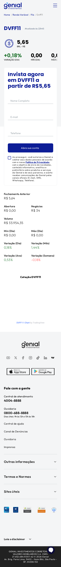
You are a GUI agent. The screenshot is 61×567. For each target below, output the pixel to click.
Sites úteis (30, 491)
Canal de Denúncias (16, 431)
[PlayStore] (42, 372)
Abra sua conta (30, 148)
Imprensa (9, 447)
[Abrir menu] (55, 5)
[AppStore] (18, 372)
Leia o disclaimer (14, 539)
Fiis (32, 14)
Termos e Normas (30, 477)
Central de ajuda (14, 423)
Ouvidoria (10, 439)
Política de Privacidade (37, 162)
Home (7, 14)
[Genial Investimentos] (13, 6)
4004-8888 (12, 400)
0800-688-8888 (16, 413)
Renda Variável (20, 14)
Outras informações (30, 462)
